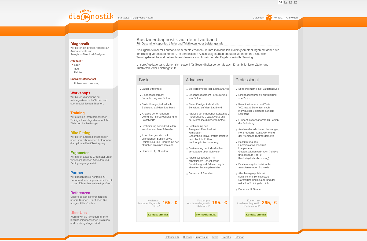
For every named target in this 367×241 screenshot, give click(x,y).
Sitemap (239, 237)
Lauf (151, 17)
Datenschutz (172, 237)
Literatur (226, 237)
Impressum (201, 237)
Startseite (123, 17)
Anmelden (292, 17)
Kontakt (278, 17)
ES (290, 2)
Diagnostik (138, 17)
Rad (76, 68)
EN (285, 2)
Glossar (187, 237)
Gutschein (262, 18)
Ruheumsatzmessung (86, 83)
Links (215, 237)
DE (281, 2)
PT (295, 2)
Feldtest (78, 72)
